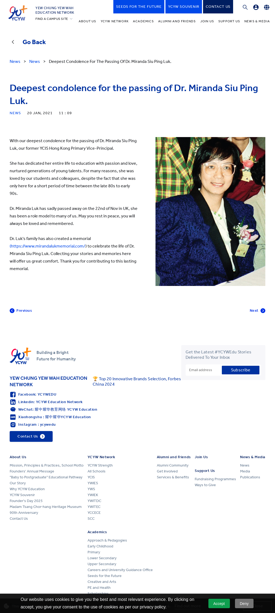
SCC (91, 518)
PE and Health (99, 587)
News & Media (257, 21)
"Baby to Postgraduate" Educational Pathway (46, 477)
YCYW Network (115, 21)
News (244, 465)
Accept (219, 603)
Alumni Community (173, 465)
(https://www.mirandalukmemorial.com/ (47, 246)
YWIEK (93, 495)
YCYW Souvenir (22, 495)
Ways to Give (205, 485)
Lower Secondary (102, 558)
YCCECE (94, 512)
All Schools (97, 471)
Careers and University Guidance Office (120, 570)
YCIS (91, 477)
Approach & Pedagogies (107, 540)
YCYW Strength (100, 465)
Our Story (18, 483)
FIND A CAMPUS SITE (51, 19)
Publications (250, 477)
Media (245, 471)
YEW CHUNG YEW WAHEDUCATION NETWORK (54, 10)
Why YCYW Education (27, 489)
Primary (94, 552)
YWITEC (94, 506)
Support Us (229, 21)
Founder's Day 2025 (26, 501)
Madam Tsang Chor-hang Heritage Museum (46, 506)
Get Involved (167, 471)
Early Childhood (100, 546)
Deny (244, 603)
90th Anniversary (24, 512)
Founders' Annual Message (32, 471)
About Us (87, 21)
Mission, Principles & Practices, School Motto (47, 465)
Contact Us (19, 518)
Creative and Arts (102, 581)
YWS (91, 489)
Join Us (207, 21)
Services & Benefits (173, 477)
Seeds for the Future (105, 575)
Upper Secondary (102, 564)
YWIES (93, 483)
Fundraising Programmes (215, 479)
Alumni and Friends (177, 21)
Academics (143, 21)
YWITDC (94, 501)
